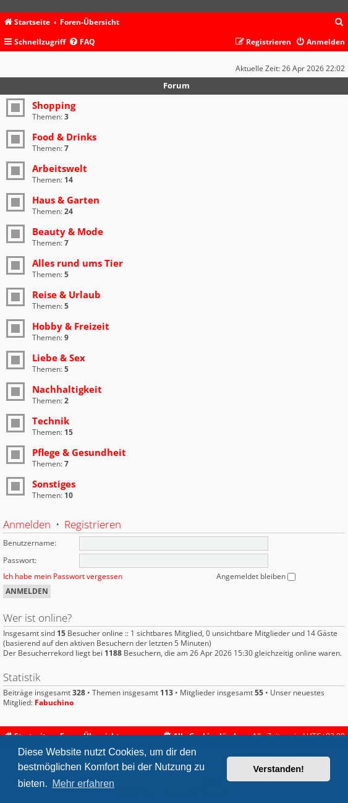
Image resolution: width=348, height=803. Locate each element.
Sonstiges (53, 484)
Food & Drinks (64, 137)
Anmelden (27, 524)
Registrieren (92, 524)
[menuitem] (339, 22)
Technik (50, 420)
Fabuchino (54, 703)
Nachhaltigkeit (67, 389)
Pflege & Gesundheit (79, 452)
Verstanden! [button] (278, 769)
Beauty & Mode (67, 231)
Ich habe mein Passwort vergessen (62, 576)
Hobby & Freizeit (70, 326)
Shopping (53, 105)
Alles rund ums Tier (77, 263)
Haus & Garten (66, 200)
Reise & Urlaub (66, 294)
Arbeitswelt (59, 168)
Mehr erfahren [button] (83, 783)
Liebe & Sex (58, 357)
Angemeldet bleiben (255, 576)
